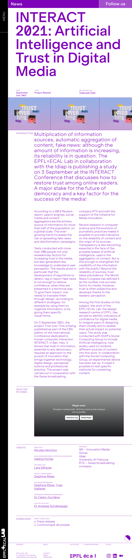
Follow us (115, 3)
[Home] (3, 543)
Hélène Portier (43, 459)
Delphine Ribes (44, 476)
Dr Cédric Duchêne (47, 497)
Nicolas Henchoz (45, 450)
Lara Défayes (43, 467)
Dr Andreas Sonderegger (51, 506)
